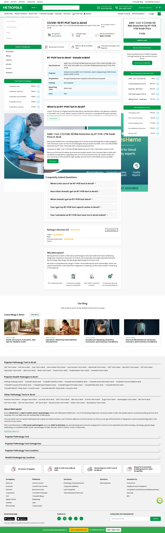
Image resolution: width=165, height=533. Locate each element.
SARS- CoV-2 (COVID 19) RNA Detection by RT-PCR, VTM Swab (137, 79)
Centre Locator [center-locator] (37, 483)
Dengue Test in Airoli (29, 399)
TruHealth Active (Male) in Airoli (76, 382)
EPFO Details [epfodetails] (10, 506)
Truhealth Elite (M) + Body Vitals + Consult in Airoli (59, 388)
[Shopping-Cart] (159, 13)
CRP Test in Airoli (146, 367)
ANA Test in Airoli (77, 399)
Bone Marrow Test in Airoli (96, 403)
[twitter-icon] (65, 518)
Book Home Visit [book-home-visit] (38, 490)
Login (152, 14)
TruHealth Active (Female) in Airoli (101, 382)
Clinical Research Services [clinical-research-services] (73, 493)
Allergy (8, 56)
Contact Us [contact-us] (131, 483)
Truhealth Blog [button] (137, 2)
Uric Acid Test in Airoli (46, 399)
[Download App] (9, 519)
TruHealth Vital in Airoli (33, 382)
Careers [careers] (9, 503)
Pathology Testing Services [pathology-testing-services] (74, 483)
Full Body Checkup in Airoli (13, 382)
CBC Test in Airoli (10, 367)
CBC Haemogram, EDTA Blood (137, 94)
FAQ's (8, 33)
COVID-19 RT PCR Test (12, 17)
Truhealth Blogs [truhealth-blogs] (38, 496)
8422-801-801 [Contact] (106, 8)
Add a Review (111, 230)
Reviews (9, 38)
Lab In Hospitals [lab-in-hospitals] (69, 490)
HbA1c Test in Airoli (44, 370)
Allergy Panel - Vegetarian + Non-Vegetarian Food (138, 99)
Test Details (10, 21)
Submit (155, 519)
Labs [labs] (34, 503)
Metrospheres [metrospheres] (105, 483)
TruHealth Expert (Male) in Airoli (44, 385)
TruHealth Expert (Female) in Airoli (70, 385)
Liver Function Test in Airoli (76, 367)
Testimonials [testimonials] (37, 506)
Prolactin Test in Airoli (12, 399)
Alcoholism (10, 52)
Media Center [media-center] (11, 499)
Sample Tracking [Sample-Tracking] (124, 14)
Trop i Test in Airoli (38, 367)
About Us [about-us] (9, 483)
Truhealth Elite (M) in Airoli (94, 385)
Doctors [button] (14, 2)
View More (35, 315)
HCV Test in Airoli (10, 403)
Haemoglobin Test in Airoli (126, 399)
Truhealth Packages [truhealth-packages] (39, 493)
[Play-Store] (157, 8)
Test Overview (11, 27)
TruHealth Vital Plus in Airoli (52, 382)
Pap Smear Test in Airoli (12, 370)
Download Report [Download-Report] (138, 14)
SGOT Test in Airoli (62, 399)
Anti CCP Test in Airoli (26, 403)
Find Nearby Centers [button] (152, 2)
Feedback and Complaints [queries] (137, 486)
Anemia (9, 60)
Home (2, 17)
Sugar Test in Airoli (108, 399)
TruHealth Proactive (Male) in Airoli (128, 382)
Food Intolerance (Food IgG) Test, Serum (137, 84)
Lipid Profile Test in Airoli (97, 367)
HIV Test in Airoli (41, 403)
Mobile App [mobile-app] (36, 499)
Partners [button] (22, 2)
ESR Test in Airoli (24, 367)
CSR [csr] (7, 496)
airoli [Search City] (35, 8)
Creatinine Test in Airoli (99, 370)
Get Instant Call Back (142, 63)
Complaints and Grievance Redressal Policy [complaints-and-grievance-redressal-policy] (143, 490)
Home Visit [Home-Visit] (77, 14)
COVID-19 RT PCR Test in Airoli (29, 17)
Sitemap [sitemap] (130, 493)
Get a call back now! (79, 530)
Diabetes (9, 73)
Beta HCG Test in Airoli (130, 367)
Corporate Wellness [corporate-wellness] (71, 486)
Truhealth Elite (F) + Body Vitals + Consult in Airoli (21, 388)
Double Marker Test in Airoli (79, 370)
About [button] (6, 2)
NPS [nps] (128, 496)
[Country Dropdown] (146, 7)
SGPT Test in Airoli (114, 367)
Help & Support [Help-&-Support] (146, 8)
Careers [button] (40, 2)
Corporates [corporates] (10, 493)
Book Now (52, 161)
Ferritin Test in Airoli (78, 403)
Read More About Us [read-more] (11, 431)
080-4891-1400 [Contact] (125, 8)
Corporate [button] (31, 2)
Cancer (8, 68)
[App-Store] (160, 8)
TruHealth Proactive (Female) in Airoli (17, 385)
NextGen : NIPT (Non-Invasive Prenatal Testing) (138, 89)
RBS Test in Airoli (144, 399)
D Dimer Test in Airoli (92, 399)
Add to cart (142, 40)
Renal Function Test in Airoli (59, 403)
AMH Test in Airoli (29, 370)
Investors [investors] (9, 486)
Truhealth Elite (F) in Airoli (114, 385)
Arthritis (8, 64)
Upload (87, 14)
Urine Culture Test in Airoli (56, 367)
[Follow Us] (59, 518)
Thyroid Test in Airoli (60, 370)
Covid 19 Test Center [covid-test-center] (39, 486)
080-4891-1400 (113, 530)
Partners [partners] (9, 490)
